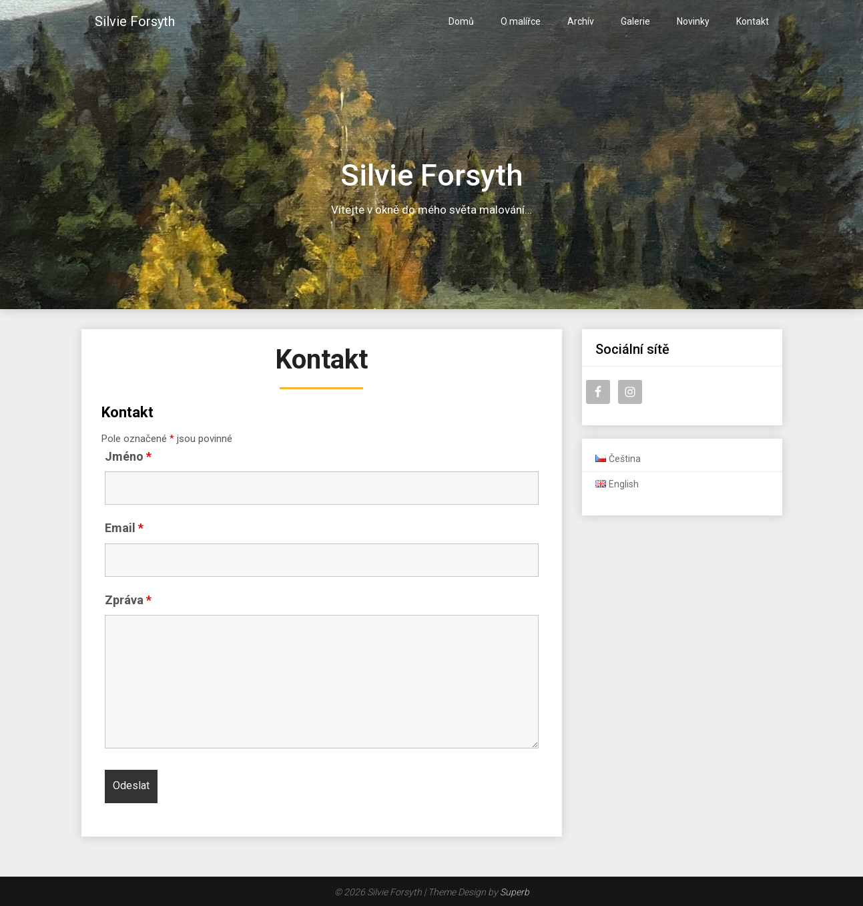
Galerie (635, 21)
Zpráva (128, 600)
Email (124, 528)
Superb (514, 892)
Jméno (128, 456)
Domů (461, 21)
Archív (580, 21)
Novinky (693, 21)
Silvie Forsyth (135, 21)
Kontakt (752, 21)
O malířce (521, 21)
